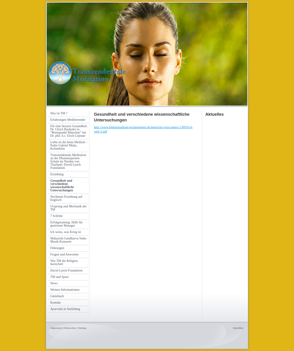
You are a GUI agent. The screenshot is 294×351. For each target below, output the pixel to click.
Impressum (56, 327)
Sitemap (82, 327)
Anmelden (238, 327)
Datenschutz (70, 327)
